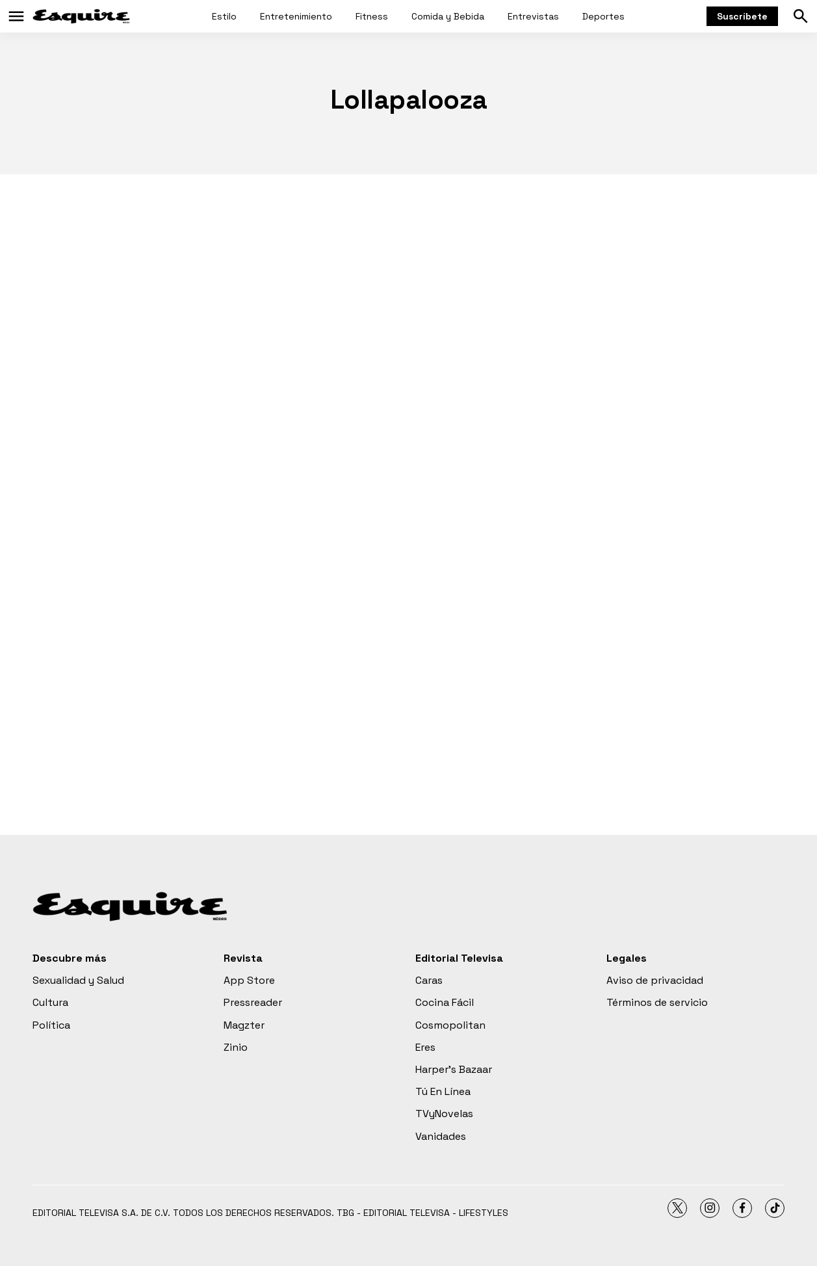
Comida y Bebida (447, 16)
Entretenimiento (296, 16)
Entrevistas (533, 16)
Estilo (224, 16)
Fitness (372, 16)
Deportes (603, 16)
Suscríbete (742, 16)
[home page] (81, 16)
